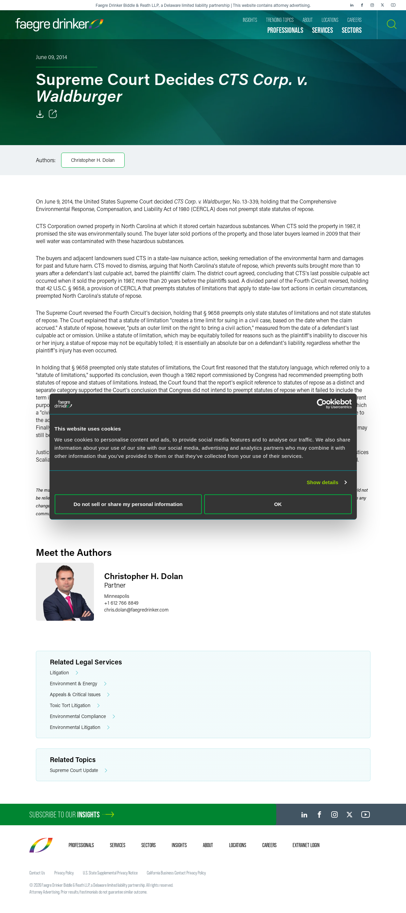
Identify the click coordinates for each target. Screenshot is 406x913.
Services (117, 845)
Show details (322, 482)
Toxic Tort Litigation (75, 705)
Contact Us (37, 872)
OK (278, 504)
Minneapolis (116, 596)
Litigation (64, 672)
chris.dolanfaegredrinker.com (136, 609)
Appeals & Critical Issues (80, 694)
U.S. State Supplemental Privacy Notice (110, 872)
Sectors (148, 845)
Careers (269, 845)
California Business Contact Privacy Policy (176, 872)
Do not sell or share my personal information (128, 504)
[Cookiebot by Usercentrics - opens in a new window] (322, 404)
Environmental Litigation (80, 727)
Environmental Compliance (82, 716)
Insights (179, 845)
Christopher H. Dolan (93, 160)
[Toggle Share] (52, 114)
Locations (237, 845)
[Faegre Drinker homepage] (59, 24)
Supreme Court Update (78, 770)
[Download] (39, 114)
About (208, 845)
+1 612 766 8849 (121, 603)
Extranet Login (306, 845)
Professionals (81, 845)
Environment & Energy (78, 683)
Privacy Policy (64, 872)
